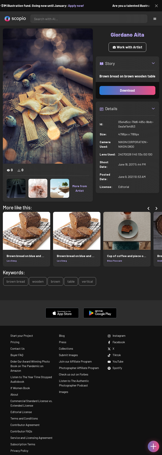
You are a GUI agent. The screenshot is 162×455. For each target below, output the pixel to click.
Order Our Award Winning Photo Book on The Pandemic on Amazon (30, 366)
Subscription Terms (22, 444)
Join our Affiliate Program (75, 361)
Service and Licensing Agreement (31, 437)
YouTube (115, 361)
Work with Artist (127, 47)
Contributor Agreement (25, 425)
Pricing (14, 342)
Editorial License (21, 412)
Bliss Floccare (114, 260)
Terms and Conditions (24, 418)
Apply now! (79, 5)
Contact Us (17, 348)
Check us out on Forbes (73, 374)
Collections (66, 348)
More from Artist (79, 188)
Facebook (116, 342)
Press (62, 342)
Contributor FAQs (21, 431)
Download (127, 90)
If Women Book (20, 388)
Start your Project (21, 335)
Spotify (115, 368)
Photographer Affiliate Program (79, 368)
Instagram (116, 335)
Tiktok (114, 355)
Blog (62, 335)
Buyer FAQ (16, 355)
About (14, 394)
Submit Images (68, 355)
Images (63, 391)
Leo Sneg (11, 260)
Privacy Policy (19, 450)
